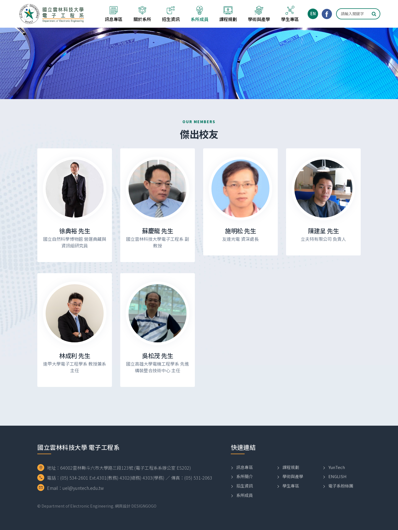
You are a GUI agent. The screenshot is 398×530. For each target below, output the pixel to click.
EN (313, 13)
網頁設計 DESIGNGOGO (135, 506)
